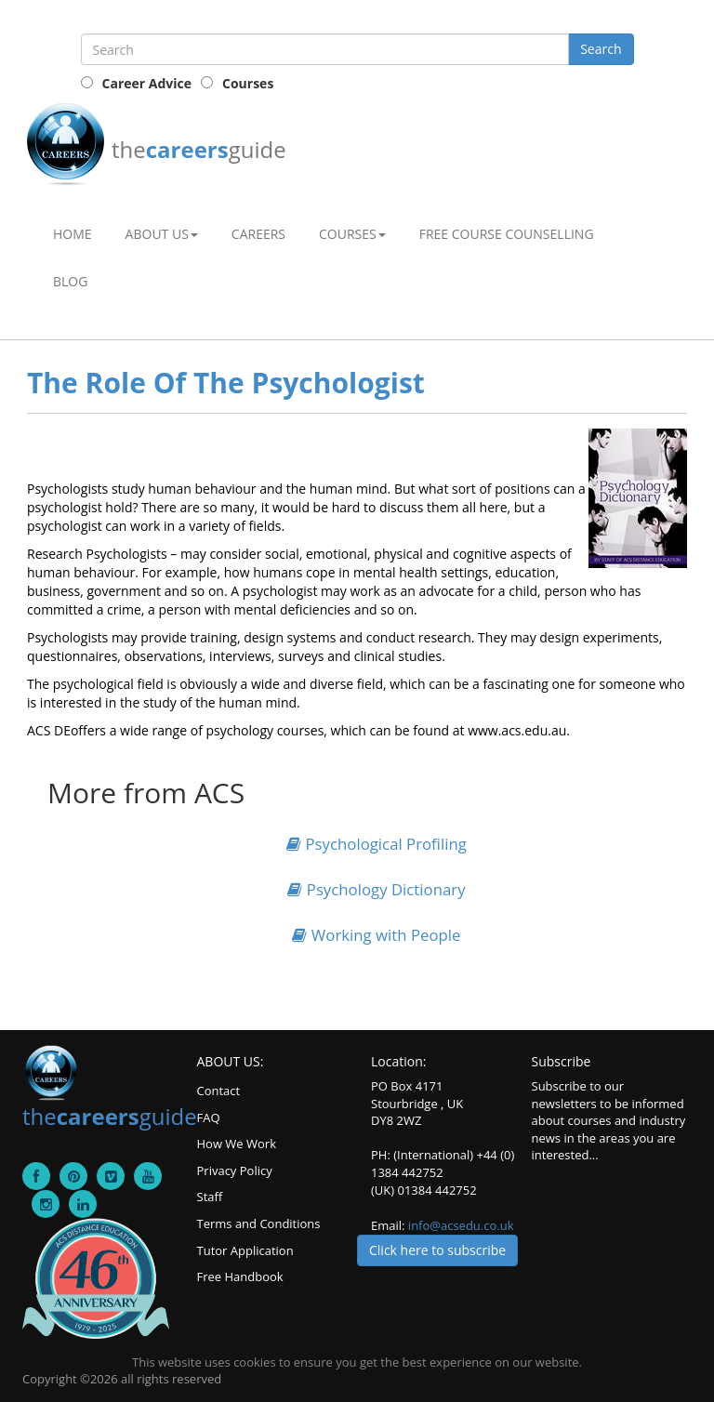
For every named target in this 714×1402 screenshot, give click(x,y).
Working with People (376, 935)
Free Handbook (240, 1276)
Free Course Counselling (506, 234)
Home (72, 234)
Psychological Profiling (376, 843)
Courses (247, 83)
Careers (258, 234)
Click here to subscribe (437, 1250)
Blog (70, 281)
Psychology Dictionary (376, 889)
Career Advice (147, 83)
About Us (162, 234)
